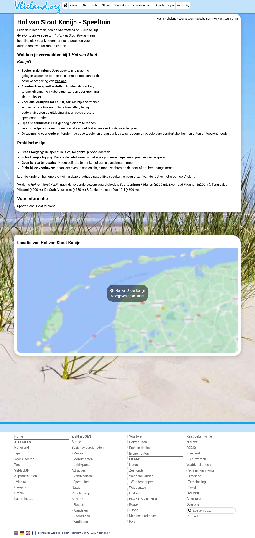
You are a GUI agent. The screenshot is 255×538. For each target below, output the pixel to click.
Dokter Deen (138, 442)
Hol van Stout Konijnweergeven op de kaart (127, 293)
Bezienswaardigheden (88, 448)
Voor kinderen (24, 459)
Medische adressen (143, 516)
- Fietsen (78, 505)
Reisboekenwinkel (199, 436)
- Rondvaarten (82, 476)
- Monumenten (82, 459)
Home (18, 436)
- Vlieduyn (21, 482)
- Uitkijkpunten (82, 465)
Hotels (19, 493)
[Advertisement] (127, 223)
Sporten (77, 499)
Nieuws (191, 442)
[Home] (65, 5)
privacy (65, 532)
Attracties (79, 470)
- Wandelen (80, 510)
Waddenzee (137, 488)
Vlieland (75, 5)
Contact (192, 516)
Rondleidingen (82, 493)
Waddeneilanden (141, 476)
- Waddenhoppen (141, 482)
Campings (21, 487)
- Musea (77, 453)
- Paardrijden (81, 516)
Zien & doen (121, 5)
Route (133, 504)
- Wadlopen (80, 522)
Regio (170, 5)
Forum (133, 522)
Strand (106, 5)
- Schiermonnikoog (200, 470)
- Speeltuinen (81, 482)
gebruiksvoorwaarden (49, 532)
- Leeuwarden (196, 459)
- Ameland (193, 476)
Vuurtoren (136, 436)
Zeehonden (137, 470)
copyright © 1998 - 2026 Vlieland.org (89, 532)
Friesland (193, 453)
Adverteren (194, 499)
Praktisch (158, 5)
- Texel (191, 488)
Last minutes (23, 499)
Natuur (77, 488)
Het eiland (21, 448)
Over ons (192, 504)
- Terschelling (196, 482)
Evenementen (140, 5)
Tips (17, 453)
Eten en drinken (140, 448)
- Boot (133, 510)
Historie (134, 493)
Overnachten (91, 5)
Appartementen (25, 476)
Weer (180, 5)
